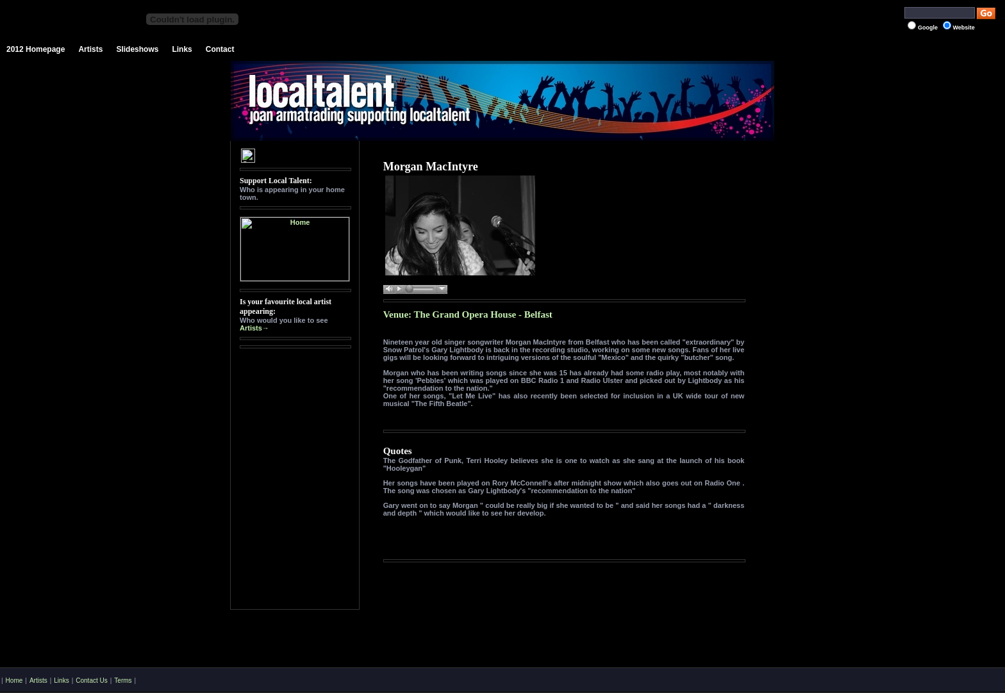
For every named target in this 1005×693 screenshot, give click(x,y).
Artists (90, 49)
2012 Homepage (35, 49)
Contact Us (91, 680)
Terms (122, 680)
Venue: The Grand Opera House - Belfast (467, 314)
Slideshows (137, 49)
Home (14, 680)
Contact (220, 49)
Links (182, 49)
